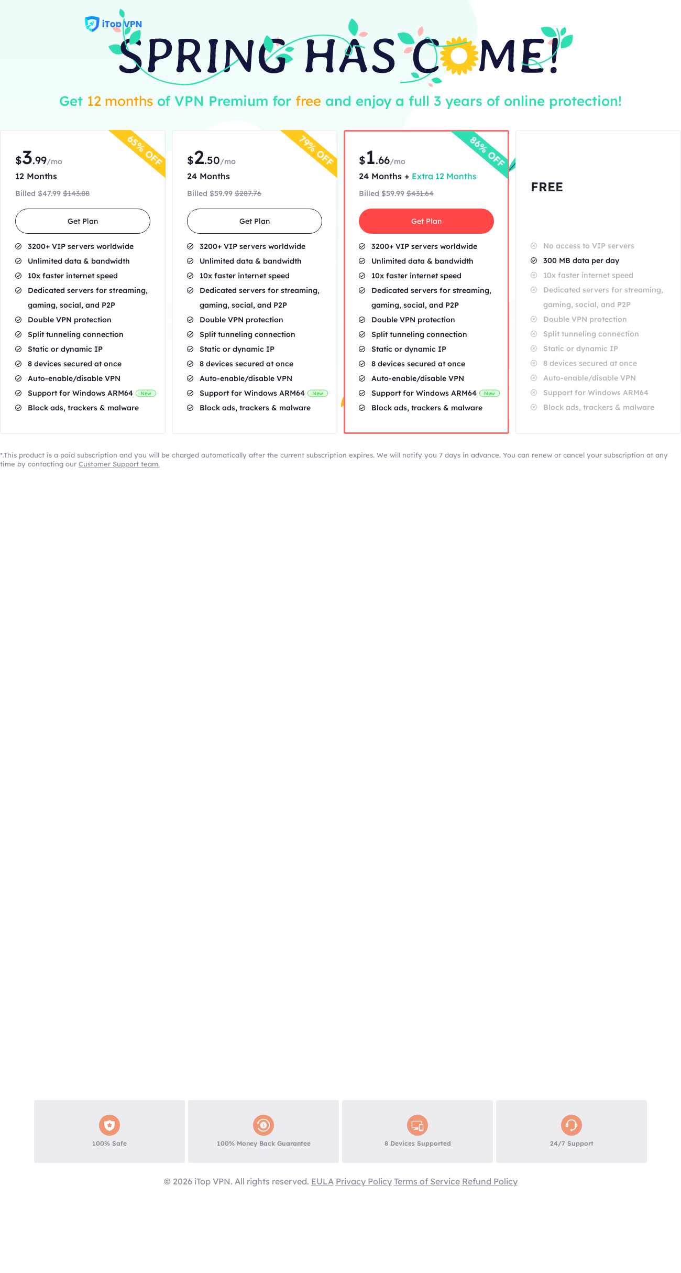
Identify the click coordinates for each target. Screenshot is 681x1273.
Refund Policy (490, 1181)
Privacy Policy (364, 1181)
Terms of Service (427, 1181)
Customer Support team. (119, 464)
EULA (322, 1181)
